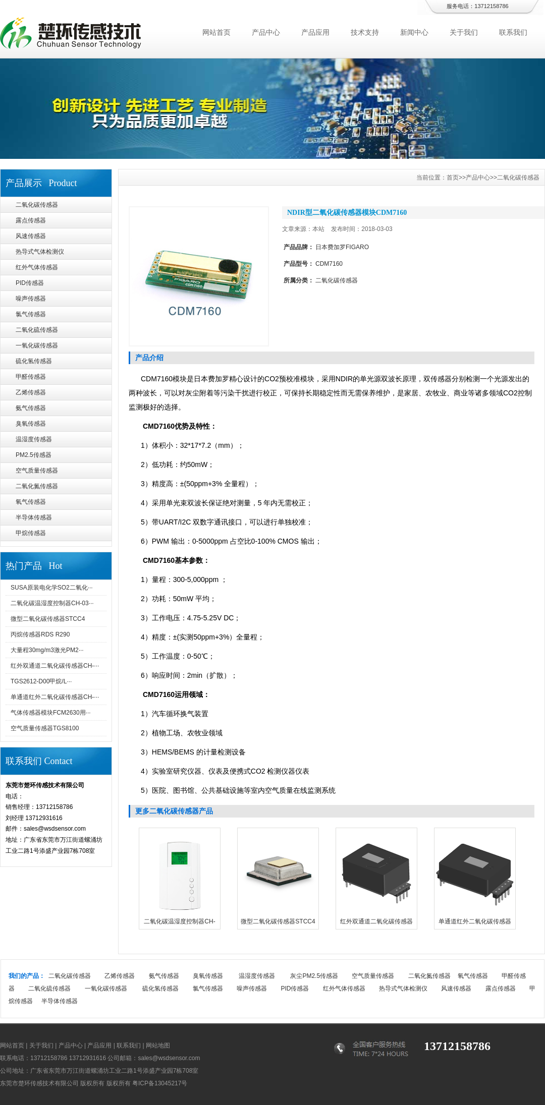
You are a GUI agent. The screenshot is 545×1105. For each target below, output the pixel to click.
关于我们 (464, 32)
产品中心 (266, 32)
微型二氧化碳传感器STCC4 (48, 618)
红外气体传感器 (37, 267)
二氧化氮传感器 (37, 486)
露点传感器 (31, 220)
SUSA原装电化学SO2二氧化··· (52, 587)
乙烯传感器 (31, 392)
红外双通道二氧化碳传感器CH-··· (55, 665)
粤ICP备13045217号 (159, 1083)
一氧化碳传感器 (37, 345)
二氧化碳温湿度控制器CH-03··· (52, 603)
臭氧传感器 (31, 423)
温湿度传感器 (34, 439)
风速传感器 (31, 236)
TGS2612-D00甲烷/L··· (41, 681)
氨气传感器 (31, 408)
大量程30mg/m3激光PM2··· (47, 650)
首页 (453, 177)
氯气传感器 (31, 314)
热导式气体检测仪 (40, 251)
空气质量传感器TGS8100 (45, 728)
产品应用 (315, 32)
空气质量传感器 (37, 470)
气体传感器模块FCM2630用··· (51, 712)
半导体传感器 (34, 517)
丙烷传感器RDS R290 (40, 634)
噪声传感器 (31, 298)
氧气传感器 (31, 501)
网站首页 (216, 32)
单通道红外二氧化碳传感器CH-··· (55, 697)
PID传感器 (30, 282)
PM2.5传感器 (33, 454)
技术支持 (365, 32)
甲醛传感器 (31, 376)
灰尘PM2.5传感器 (314, 975)
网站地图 (158, 1045)
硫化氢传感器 (34, 361)
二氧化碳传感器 (37, 204)
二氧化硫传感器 (37, 329)
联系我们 (513, 32)
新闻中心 (414, 32)
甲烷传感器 (31, 533)
